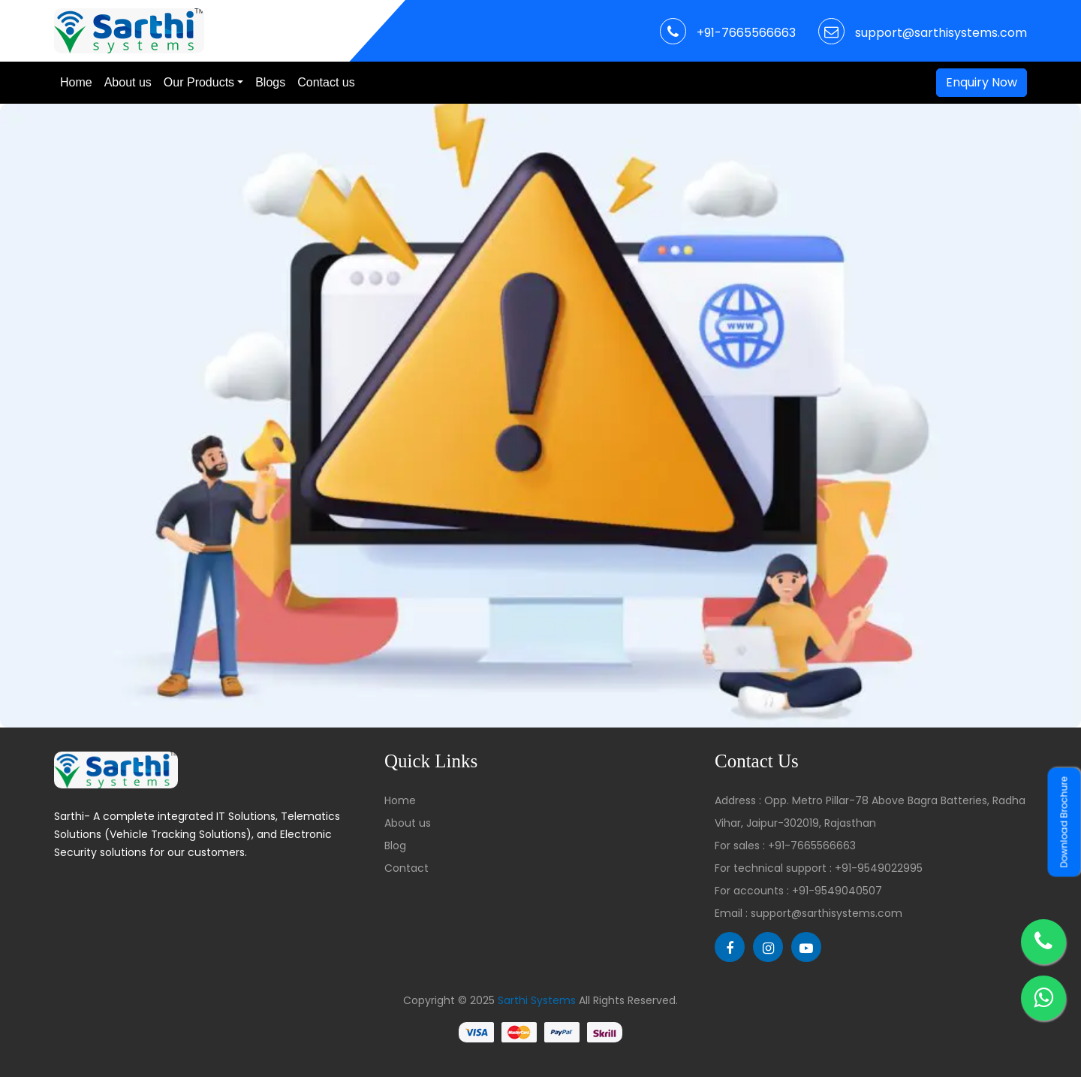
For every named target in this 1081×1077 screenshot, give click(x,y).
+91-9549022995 (879, 868)
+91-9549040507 (837, 890)
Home (76, 82)
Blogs (270, 82)
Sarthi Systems (537, 1000)
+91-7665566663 (746, 32)
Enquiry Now (981, 82)
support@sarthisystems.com (941, 32)
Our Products (199, 82)
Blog (395, 845)
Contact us (325, 82)
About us (128, 82)
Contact (406, 868)
